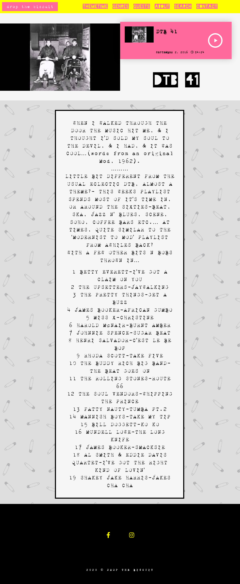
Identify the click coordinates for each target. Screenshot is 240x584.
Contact (206, 6)
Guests (142, 6)
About (162, 6)
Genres (120, 6)
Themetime (95, 6)
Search (182, 6)
